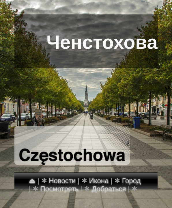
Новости (62, 181)
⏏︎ (32, 181)
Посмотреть (59, 189)
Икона (99, 181)
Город (131, 181)
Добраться (109, 189)
